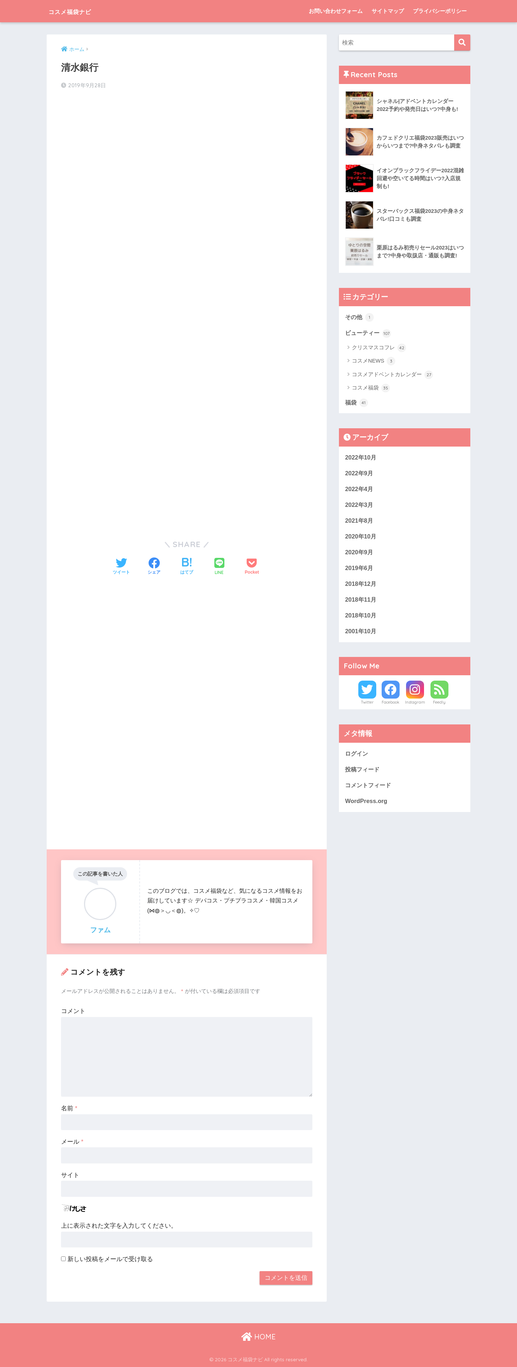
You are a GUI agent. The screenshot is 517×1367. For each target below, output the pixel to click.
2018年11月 (361, 602)
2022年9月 (359, 473)
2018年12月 (361, 586)
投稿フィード (363, 772)
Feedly (439, 705)
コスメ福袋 (371, 388)
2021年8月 (359, 521)
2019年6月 (359, 569)
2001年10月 (361, 634)
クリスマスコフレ (379, 348)
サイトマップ (388, 11)
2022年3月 (359, 506)
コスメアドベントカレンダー (392, 375)
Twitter (367, 705)
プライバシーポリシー (440, 11)
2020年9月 (359, 554)
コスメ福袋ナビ (79, 11)
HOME (258, 1336)
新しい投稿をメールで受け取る (110, 1259)
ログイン (357, 757)
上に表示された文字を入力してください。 (119, 1225)
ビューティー (369, 333)
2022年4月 (359, 489)
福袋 (357, 403)
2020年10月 (361, 538)
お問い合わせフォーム (336, 11)
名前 (69, 1108)
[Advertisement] (186, 153)
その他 (360, 317)
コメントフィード (369, 788)
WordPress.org (366, 805)
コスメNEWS (373, 362)
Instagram (415, 705)
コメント (73, 1011)
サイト (70, 1175)
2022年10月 (361, 457)
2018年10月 (361, 618)
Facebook (390, 705)
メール (72, 1141)
